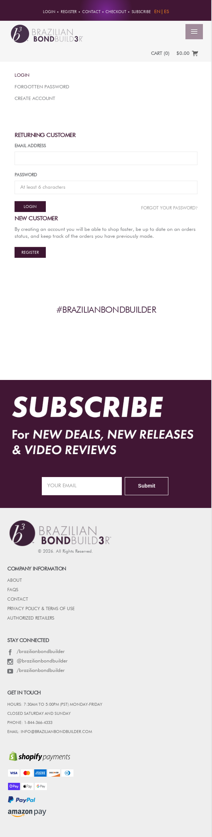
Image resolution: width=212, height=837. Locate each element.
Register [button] (69, 12)
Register (30, 253)
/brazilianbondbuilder (36, 651)
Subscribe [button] (141, 12)
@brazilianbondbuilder (37, 661)
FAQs (12, 590)
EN (157, 11)
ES (166, 11)
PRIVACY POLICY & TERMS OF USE (41, 609)
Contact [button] (91, 12)
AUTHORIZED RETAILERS (30, 618)
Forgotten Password (42, 87)
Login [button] (49, 12)
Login (22, 75)
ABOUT (14, 580)
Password (26, 175)
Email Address (30, 146)
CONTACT (17, 599)
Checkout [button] (115, 12)
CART (160, 53)
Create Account (35, 98)
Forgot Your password (169, 208)
